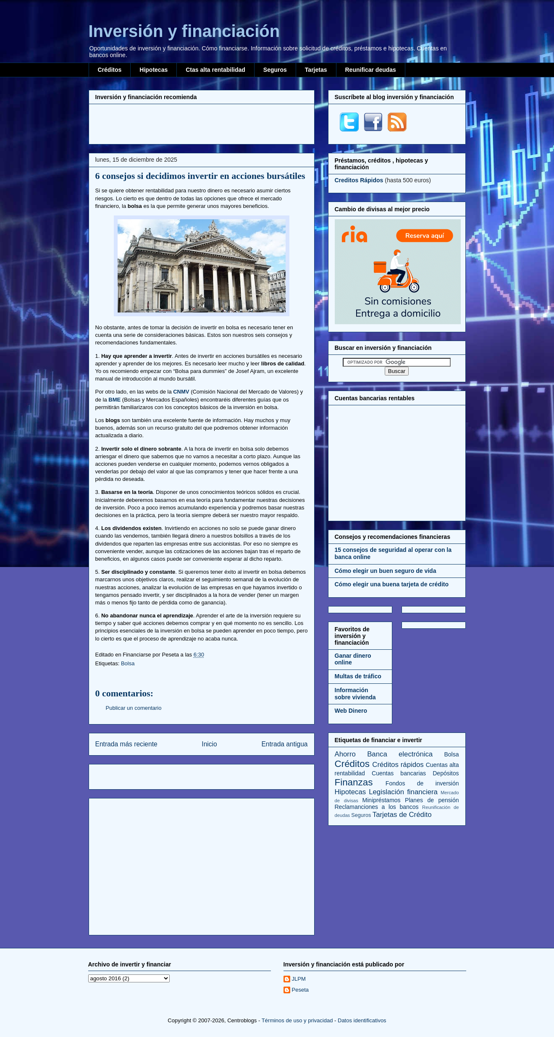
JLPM (299, 979)
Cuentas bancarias (399, 773)
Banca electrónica (400, 754)
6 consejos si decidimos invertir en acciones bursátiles (200, 176)
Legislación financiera (403, 792)
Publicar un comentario (134, 708)
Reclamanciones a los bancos (377, 806)
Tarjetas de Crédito (402, 815)
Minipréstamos (381, 800)
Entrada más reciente (126, 744)
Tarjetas (316, 69)
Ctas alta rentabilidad (215, 69)
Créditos (110, 69)
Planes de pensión (432, 800)
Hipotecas (153, 69)
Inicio (209, 744)
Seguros (275, 69)
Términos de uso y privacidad (297, 1020)
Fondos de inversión (422, 783)
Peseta (300, 990)
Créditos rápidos (397, 765)
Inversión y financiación (184, 31)
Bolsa (128, 663)
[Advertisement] (201, 123)
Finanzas (354, 782)
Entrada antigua (284, 744)
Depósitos (446, 773)
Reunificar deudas (370, 69)
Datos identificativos (362, 1020)
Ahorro (345, 754)
